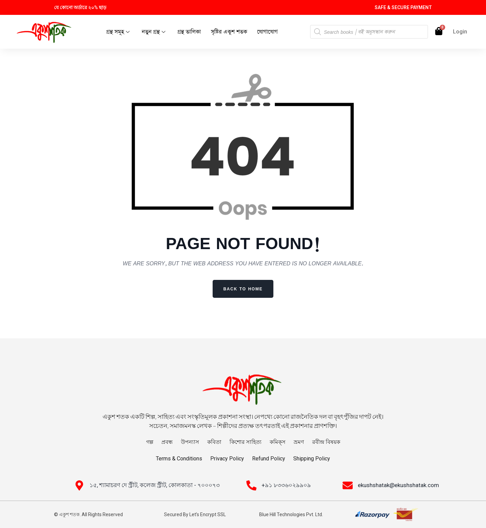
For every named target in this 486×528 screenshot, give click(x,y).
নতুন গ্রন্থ (153, 32)
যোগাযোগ (267, 32)
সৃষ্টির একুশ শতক (229, 32)
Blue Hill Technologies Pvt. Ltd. (291, 514)
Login (460, 31)
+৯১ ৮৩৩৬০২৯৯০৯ (286, 485)
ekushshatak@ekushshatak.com (398, 485)
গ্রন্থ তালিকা (189, 32)
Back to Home (243, 289)
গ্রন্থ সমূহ (118, 32)
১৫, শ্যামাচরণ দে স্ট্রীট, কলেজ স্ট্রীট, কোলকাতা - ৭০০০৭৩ (154, 485)
